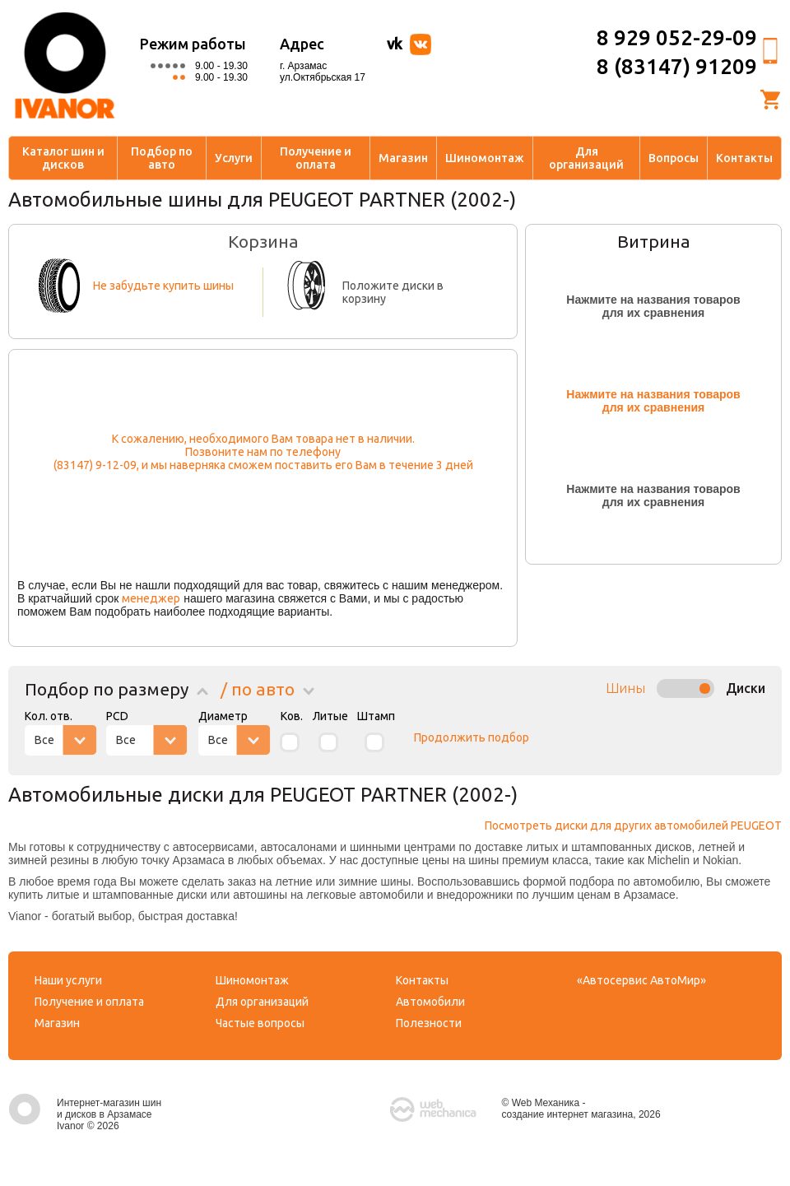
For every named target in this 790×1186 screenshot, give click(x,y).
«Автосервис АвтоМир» (641, 980)
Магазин (403, 158)
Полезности (429, 1023)
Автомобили (430, 1001)
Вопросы (673, 158)
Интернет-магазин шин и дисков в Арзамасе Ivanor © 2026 (84, 1114)
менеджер (151, 598)
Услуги (234, 158)
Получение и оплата (315, 158)
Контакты (744, 158)
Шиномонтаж (484, 158)
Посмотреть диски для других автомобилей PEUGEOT (633, 825)
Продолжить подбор (471, 737)
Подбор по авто (162, 158)
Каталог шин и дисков (63, 158)
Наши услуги (68, 980)
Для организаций (586, 158)
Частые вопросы (260, 1023)
